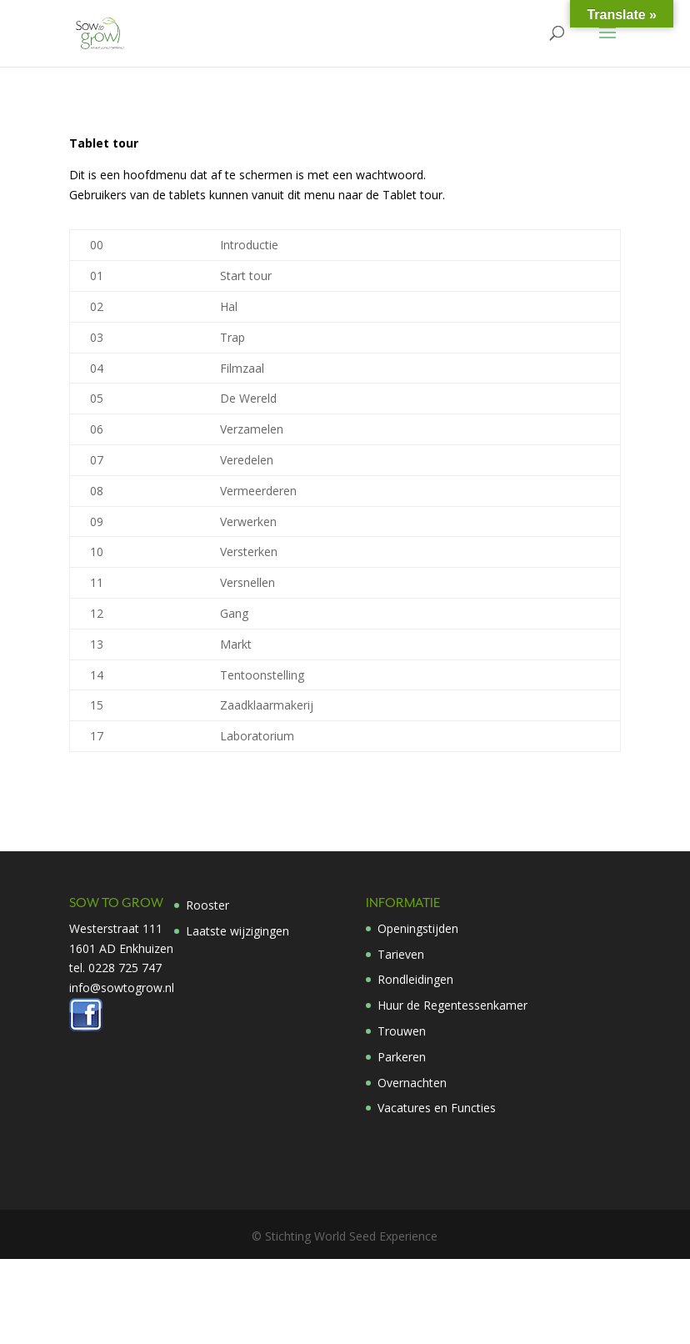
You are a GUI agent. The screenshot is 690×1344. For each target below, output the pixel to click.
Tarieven (401, 954)
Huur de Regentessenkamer (453, 1005)
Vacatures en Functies (437, 1108)
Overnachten (412, 1083)
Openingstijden (418, 928)
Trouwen (402, 1031)
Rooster (207, 905)
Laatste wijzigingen (237, 931)
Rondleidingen (415, 979)
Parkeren (402, 1057)
